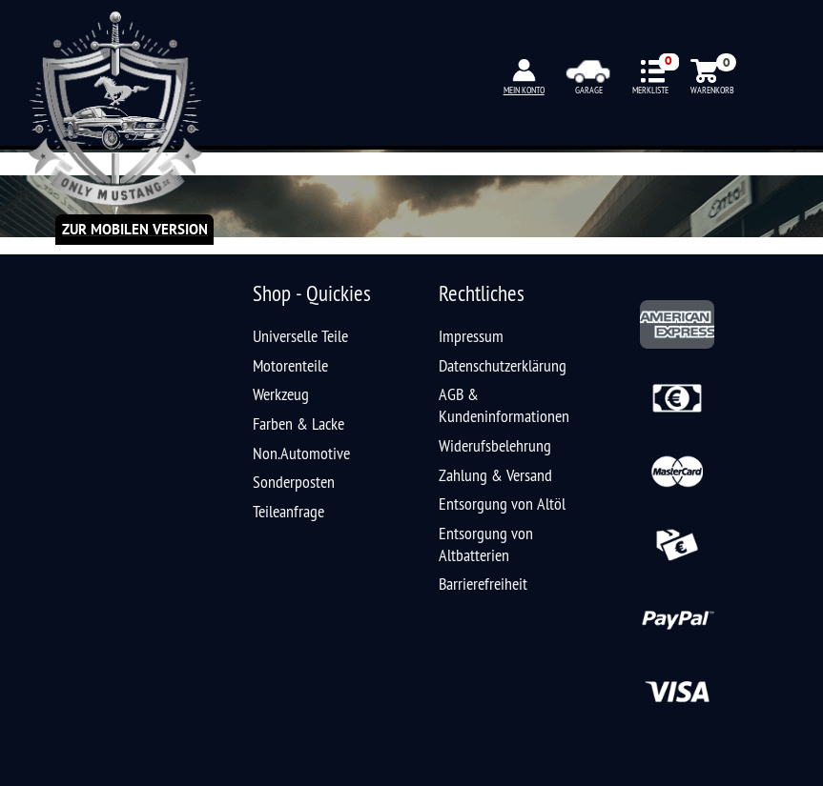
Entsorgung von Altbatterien (486, 544)
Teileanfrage (288, 511)
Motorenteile (290, 365)
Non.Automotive (301, 453)
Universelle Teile (300, 336)
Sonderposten (294, 482)
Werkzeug (281, 394)
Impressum (471, 336)
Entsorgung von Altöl (502, 503)
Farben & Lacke (298, 423)
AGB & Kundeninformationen (504, 405)
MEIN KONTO (524, 90)
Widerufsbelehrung (495, 445)
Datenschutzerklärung (502, 365)
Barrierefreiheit (483, 584)
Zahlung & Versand (495, 475)
